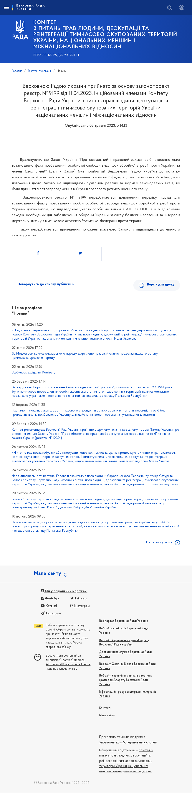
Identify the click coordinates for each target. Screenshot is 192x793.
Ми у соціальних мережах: (64, 591)
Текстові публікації (39, 71)
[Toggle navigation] (6, 7)
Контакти (105, 708)
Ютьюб (49, 606)
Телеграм (51, 614)
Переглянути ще (159, 543)
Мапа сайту (107, 716)
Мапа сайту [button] (47, 574)
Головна (17, 71)
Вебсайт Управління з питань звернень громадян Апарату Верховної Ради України (125, 681)
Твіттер (78, 599)
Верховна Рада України (56, 55)
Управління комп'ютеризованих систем (128, 743)
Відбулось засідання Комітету (33, 373)
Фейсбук (50, 599)
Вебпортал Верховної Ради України (123, 621)
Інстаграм (80, 606)
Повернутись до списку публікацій (46, 284)
